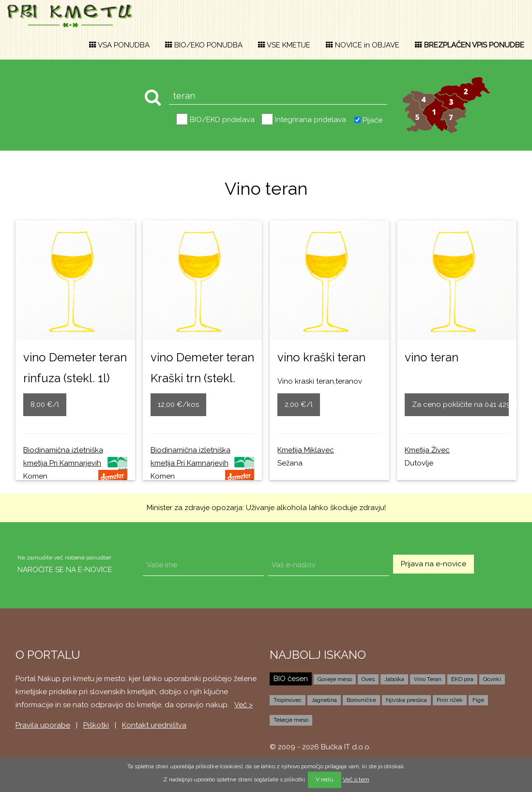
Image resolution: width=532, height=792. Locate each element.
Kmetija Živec (427, 450)
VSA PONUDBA (119, 45)
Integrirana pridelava (310, 119)
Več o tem (356, 779)
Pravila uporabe (42, 725)
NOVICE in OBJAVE (362, 45)
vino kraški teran (321, 357)
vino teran (431, 357)
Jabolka (394, 679)
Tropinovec (288, 700)
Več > (243, 704)
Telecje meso (291, 719)
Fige (478, 700)
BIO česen (291, 678)
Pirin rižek (450, 700)
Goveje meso (335, 679)
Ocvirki (492, 679)
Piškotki (96, 725)
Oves (368, 679)
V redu (325, 779)
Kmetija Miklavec (305, 450)
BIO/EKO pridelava (222, 119)
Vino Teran (427, 679)
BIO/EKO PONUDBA (204, 45)
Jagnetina (324, 700)
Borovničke (361, 700)
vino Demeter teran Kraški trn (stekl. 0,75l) (202, 378)
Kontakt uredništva (154, 725)
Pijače (372, 119)
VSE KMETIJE (284, 45)
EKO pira (462, 679)
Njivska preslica (406, 700)
